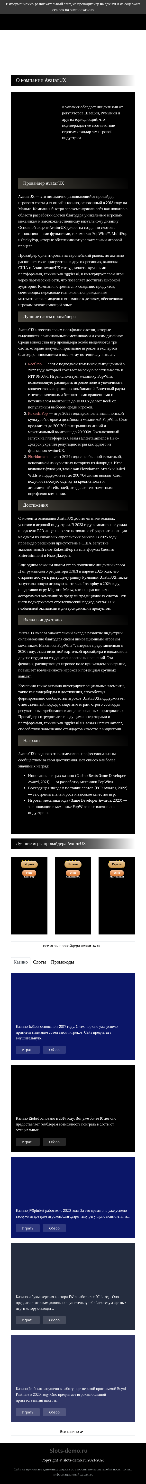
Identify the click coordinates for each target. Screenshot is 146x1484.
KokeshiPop (38, 413)
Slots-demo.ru (69, 1450)
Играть (28, 1049)
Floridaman (38, 456)
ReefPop (35, 364)
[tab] (20, 962)
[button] (20, 54)
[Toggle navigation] (12, 22)
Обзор (29, 872)
